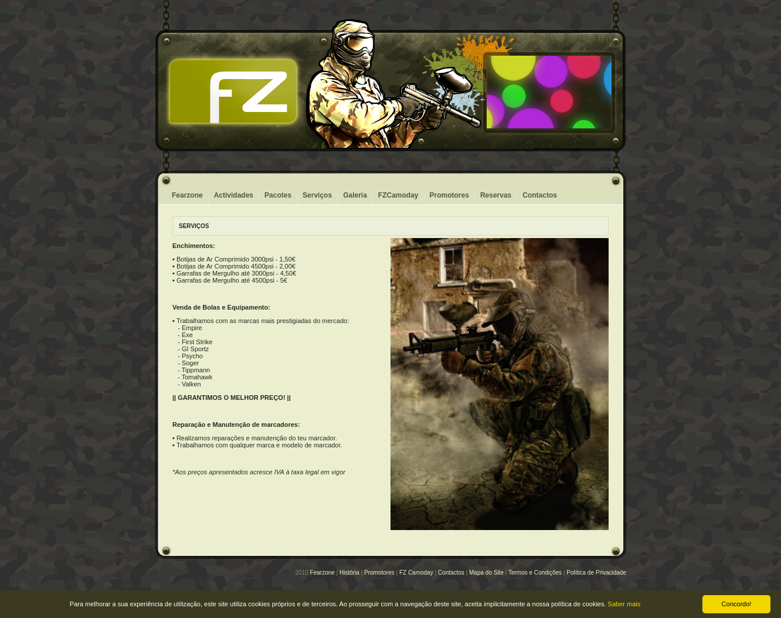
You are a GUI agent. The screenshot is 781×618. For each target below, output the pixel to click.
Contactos (539, 195)
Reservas (495, 195)
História (349, 572)
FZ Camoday (416, 572)
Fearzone (187, 195)
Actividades (233, 195)
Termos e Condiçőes (535, 572)
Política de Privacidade (596, 572)
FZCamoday (398, 195)
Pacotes (277, 195)
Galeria (355, 195)
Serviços (317, 195)
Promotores (449, 195)
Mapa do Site (486, 572)
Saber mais (624, 603)
